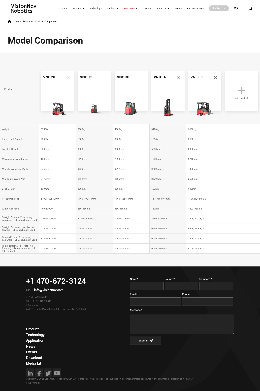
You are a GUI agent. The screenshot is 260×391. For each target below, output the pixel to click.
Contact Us (219, 8)
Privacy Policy (33, 382)
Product (77, 8)
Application (113, 8)
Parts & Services (195, 8)
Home (65, 8)
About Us (161, 8)
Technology (96, 8)
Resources (129, 8)
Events (178, 8)
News (146, 8)
